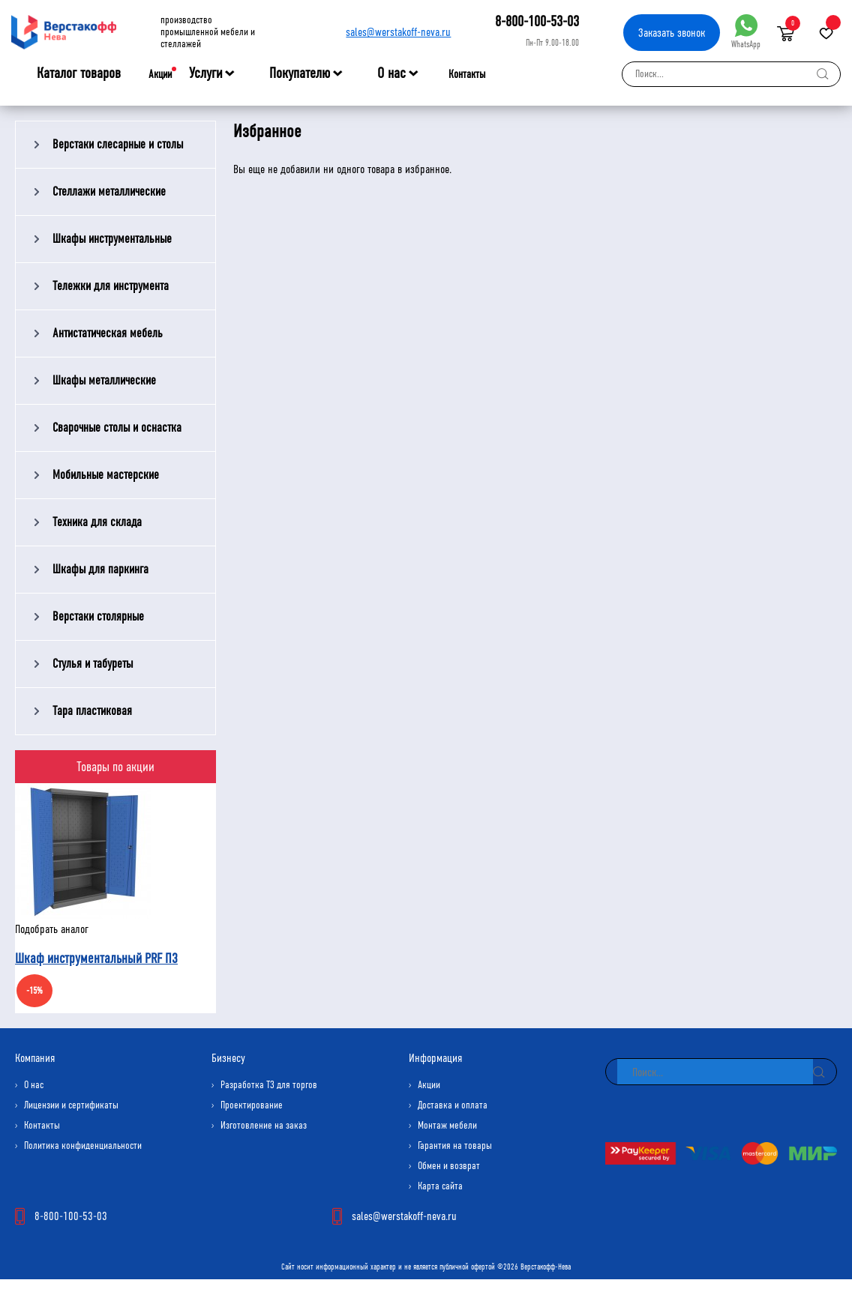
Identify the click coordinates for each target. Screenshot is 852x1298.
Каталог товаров (79, 73)
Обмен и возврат (449, 1165)
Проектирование (251, 1105)
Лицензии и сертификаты (71, 1105)
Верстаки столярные (98, 616)
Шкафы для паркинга (100, 569)
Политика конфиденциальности (83, 1145)
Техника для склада (97, 522)
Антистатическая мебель (107, 333)
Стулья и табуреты (92, 663)
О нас (391, 73)
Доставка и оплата (453, 1105)
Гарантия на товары (455, 1145)
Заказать (671, 32)
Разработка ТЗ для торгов (268, 1084)
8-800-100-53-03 (537, 21)
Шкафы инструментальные (112, 239)
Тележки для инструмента (110, 286)
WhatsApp (745, 31)
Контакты (466, 74)
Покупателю (299, 73)
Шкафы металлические (104, 380)
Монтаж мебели (447, 1125)
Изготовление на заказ (263, 1125)
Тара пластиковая (92, 711)
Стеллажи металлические (109, 191)
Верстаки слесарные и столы (117, 144)
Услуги (206, 73)
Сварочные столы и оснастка (117, 427)
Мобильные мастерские (105, 475)
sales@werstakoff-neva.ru (398, 32)
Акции (160, 74)
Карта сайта (440, 1186)
